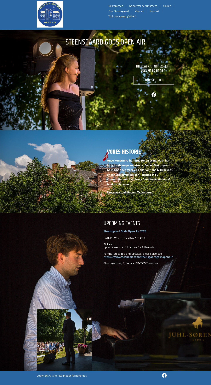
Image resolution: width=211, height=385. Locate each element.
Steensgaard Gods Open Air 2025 (125, 231)
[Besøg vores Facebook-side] (154, 94)
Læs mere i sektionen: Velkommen (130, 192)
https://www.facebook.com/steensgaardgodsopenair (138, 257)
